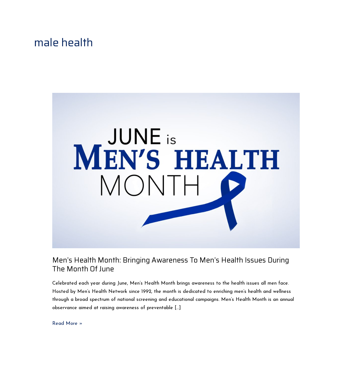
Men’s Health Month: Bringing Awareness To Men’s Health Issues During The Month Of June (170, 264)
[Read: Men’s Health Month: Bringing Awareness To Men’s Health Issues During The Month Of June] (176, 170)
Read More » (67, 323)
